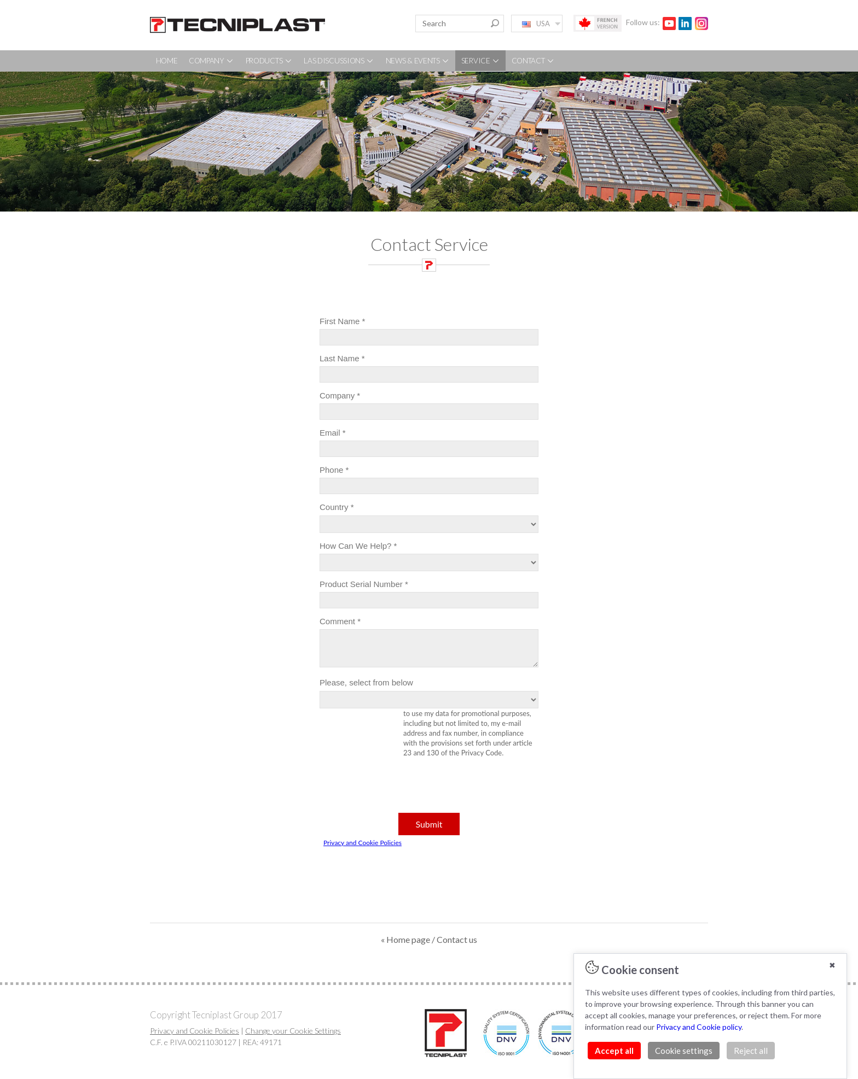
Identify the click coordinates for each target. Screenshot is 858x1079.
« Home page (405, 939)
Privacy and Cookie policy (698, 1026)
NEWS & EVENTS (418, 60)
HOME (167, 60)
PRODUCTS (269, 60)
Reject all (751, 1050)
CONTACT (533, 60)
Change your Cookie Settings (293, 1030)
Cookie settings (683, 1050)
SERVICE (481, 60)
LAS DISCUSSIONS (339, 60)
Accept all (614, 1050)
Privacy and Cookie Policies (194, 1030)
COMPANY (212, 60)
